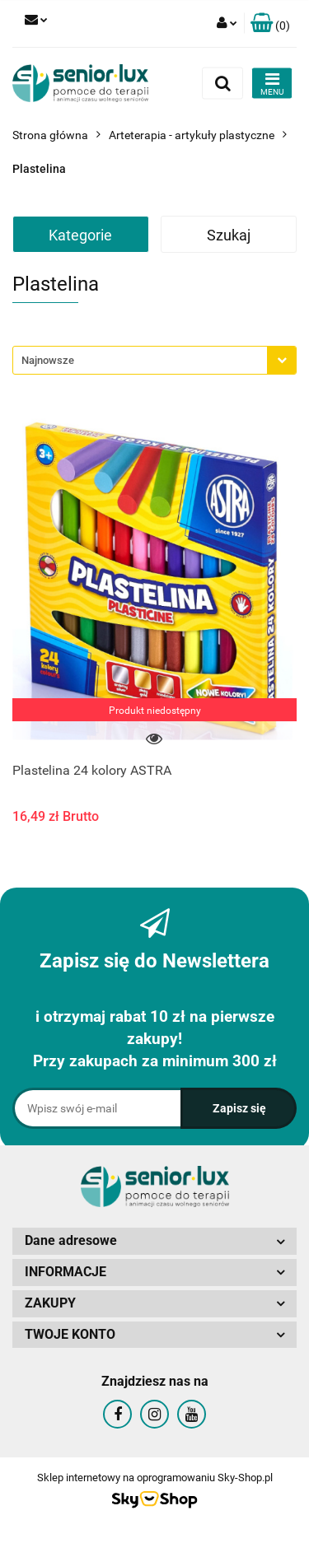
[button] (270, 23)
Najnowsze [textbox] (47, 360)
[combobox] (154, 360)
